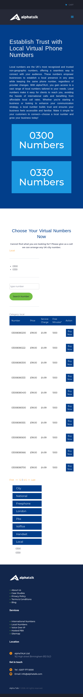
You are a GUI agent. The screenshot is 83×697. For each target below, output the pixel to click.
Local (12, 250)
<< (17, 480)
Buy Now (69, 333)
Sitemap (16, 633)
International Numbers (23, 621)
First (11, 480)
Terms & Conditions (21, 599)
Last (33, 480)
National (21, 496)
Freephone (23, 503)
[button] (41, 140)
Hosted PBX (18, 630)
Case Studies (18, 593)
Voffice (20, 526)
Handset (21, 534)
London (21, 511)
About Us (16, 590)
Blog (14, 602)
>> (29, 480)
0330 (15, 269)
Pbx (18, 519)
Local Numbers (19, 624)
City (18, 488)
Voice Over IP (18, 627)
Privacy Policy (19, 596)
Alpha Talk (14, 688)
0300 (15, 266)
